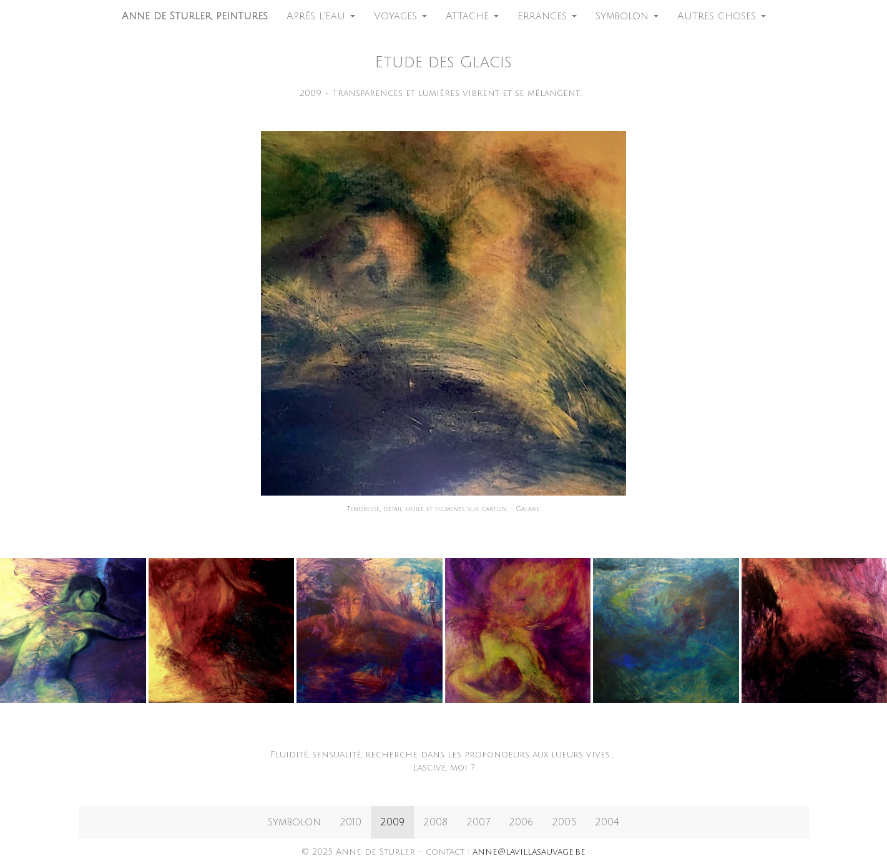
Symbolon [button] (627, 16)
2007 (478, 822)
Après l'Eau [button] (321, 16)
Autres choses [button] (721, 16)
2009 (392, 822)
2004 (607, 822)
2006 (521, 822)
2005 (564, 822)
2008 (435, 822)
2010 (350, 822)
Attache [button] (472, 16)
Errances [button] (547, 16)
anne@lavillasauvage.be (529, 852)
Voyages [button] (400, 16)
